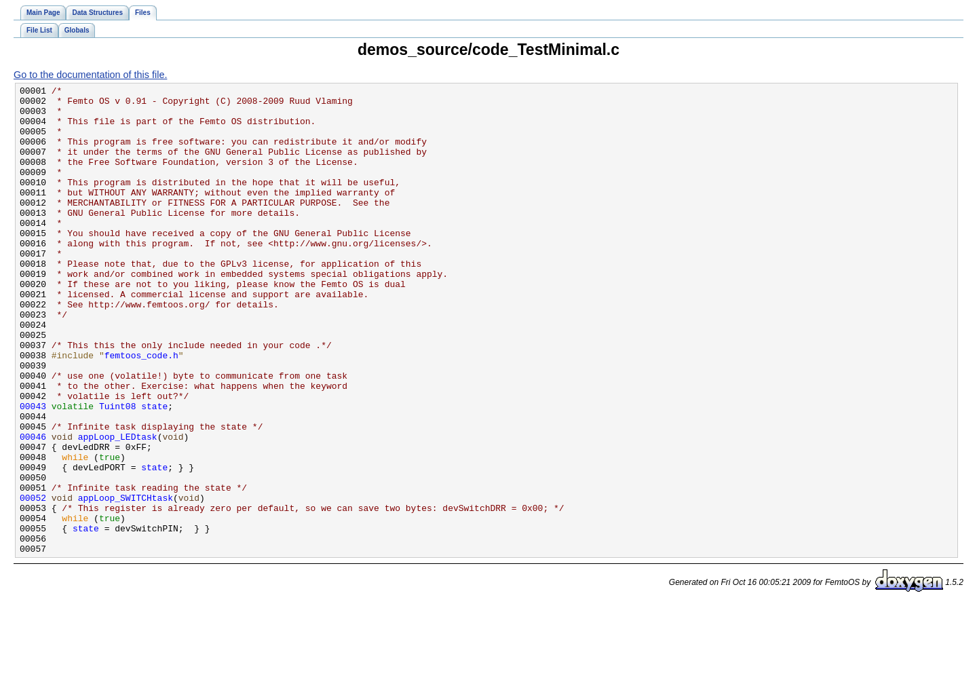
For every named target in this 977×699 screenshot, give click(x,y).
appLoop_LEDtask (117, 508)
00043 (33, 471)
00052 (33, 581)
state (154, 471)
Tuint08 (117, 471)
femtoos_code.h (141, 410)
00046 (33, 508)
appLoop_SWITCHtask (125, 581)
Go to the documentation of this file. (90, 74)
